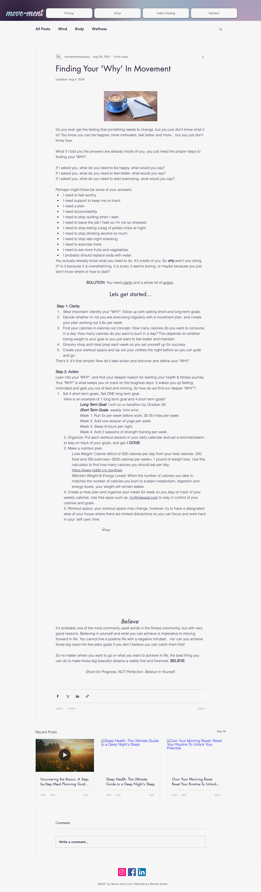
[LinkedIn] (142, 872)
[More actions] (203, 56)
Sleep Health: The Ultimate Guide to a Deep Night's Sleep (130, 781)
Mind (62, 29)
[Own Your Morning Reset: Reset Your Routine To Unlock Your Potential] (196, 755)
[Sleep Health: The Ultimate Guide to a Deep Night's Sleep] (130, 755)
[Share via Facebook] (58, 696)
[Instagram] (122, 872)
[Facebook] (132, 872)
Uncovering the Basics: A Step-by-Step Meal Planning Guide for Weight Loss (64, 781)
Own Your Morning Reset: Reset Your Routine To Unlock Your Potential (194, 781)
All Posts (42, 29)
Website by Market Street (151, 884)
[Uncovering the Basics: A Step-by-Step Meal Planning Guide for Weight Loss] (65, 755)
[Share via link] (87, 696)
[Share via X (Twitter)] (67, 696)
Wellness (99, 29)
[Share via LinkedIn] (77, 696)
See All (221, 731)
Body (79, 29)
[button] (166, 13)
